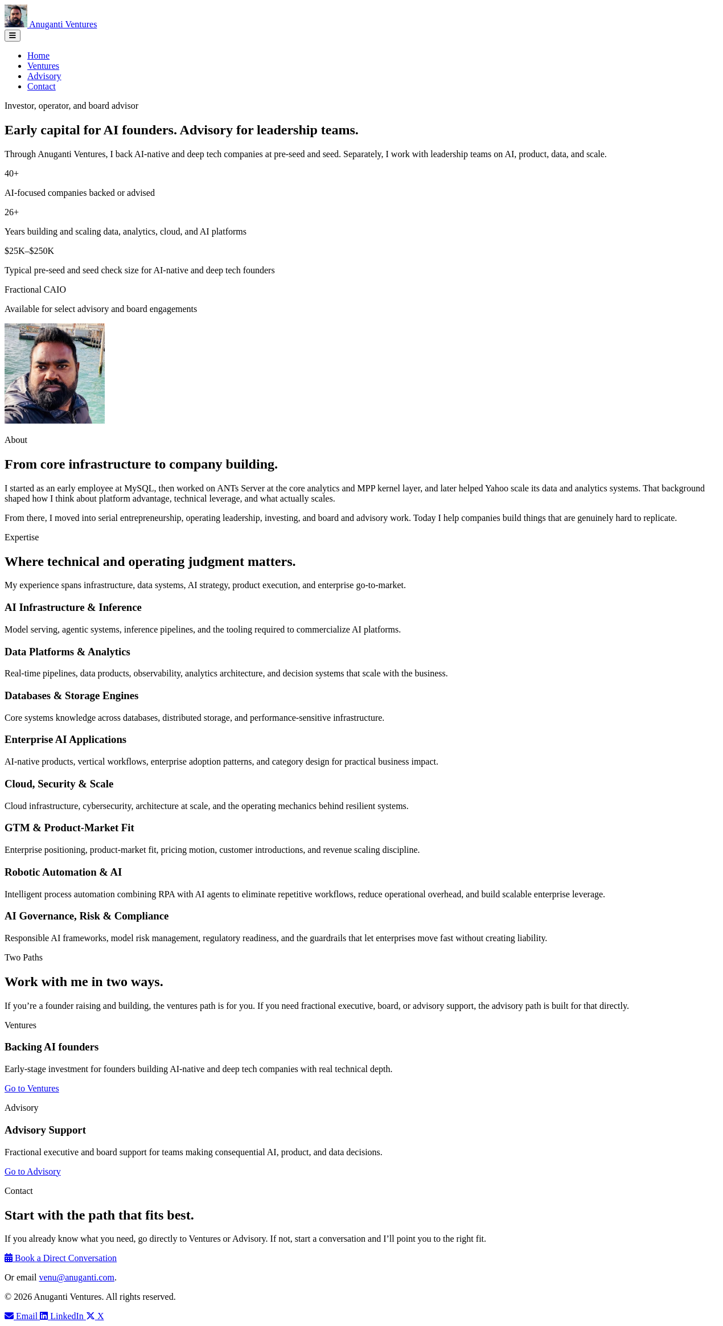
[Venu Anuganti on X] (95, 1316)
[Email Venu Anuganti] (22, 1316)
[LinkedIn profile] (63, 1316)
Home (38, 55)
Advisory (44, 76)
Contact (41, 86)
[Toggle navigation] (12, 36)
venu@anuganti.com (76, 1277)
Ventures (43, 66)
